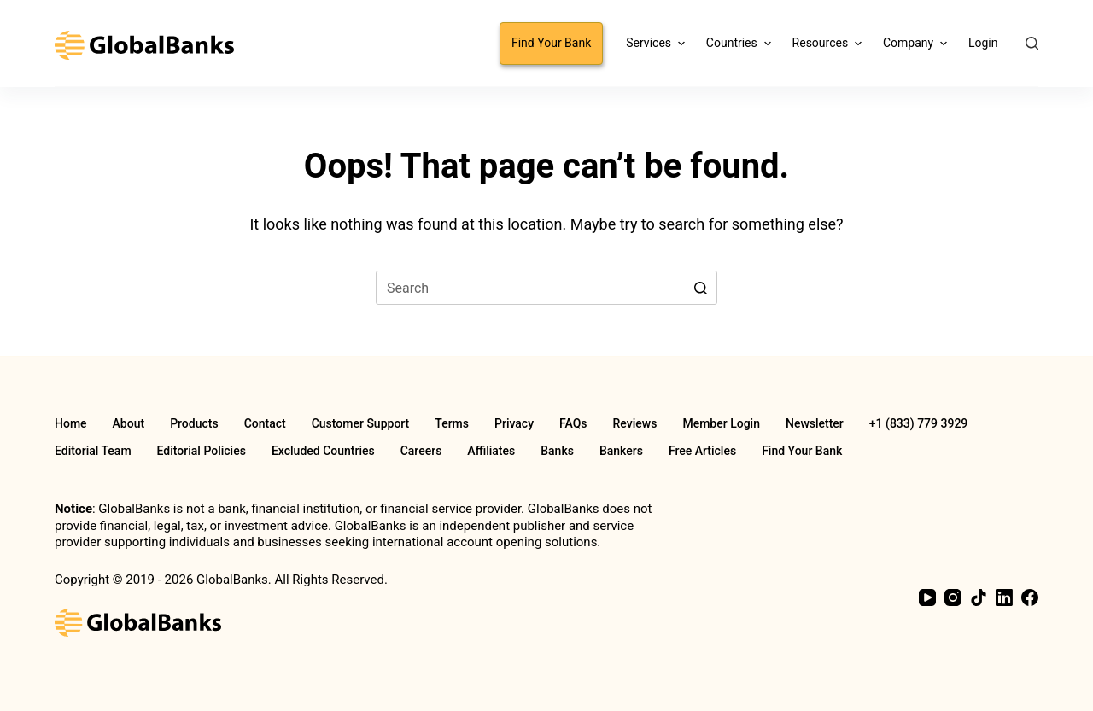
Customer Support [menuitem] (361, 423)
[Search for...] (546, 288)
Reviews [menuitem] (635, 423)
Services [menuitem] (657, 43)
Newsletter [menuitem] (815, 423)
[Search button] (700, 288)
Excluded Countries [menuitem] (323, 450)
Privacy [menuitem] (514, 423)
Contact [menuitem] (265, 423)
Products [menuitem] (194, 423)
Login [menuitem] (983, 43)
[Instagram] (952, 597)
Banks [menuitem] (557, 450)
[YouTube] (927, 597)
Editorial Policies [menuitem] (201, 450)
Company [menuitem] (917, 43)
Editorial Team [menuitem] (93, 450)
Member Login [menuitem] (721, 423)
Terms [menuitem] (452, 423)
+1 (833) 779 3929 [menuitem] (918, 423)
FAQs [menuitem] (573, 423)
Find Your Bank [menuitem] (551, 43)
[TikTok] (978, 597)
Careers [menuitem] (421, 450)
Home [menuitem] (71, 423)
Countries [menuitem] (740, 43)
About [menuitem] (129, 423)
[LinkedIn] (1004, 597)
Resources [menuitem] (829, 43)
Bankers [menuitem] (621, 450)
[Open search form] (1032, 43)
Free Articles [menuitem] (702, 450)
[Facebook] (1029, 597)
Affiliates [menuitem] (491, 450)
